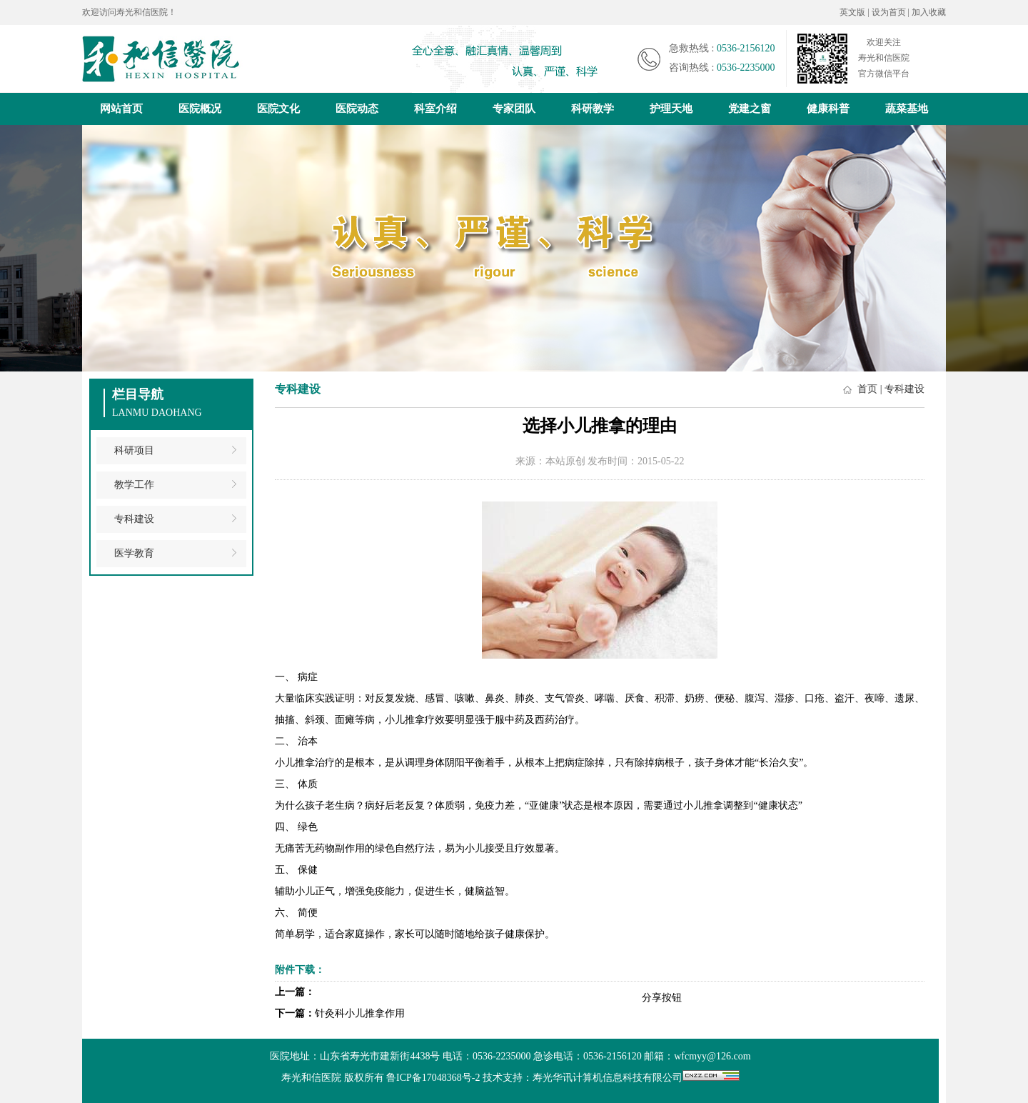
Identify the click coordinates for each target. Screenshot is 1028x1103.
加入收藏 (929, 12)
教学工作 (134, 484)
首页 (867, 389)
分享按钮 (662, 997)
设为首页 (890, 12)
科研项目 (134, 450)
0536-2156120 (746, 48)
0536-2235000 (746, 67)
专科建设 (134, 519)
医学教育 (134, 553)
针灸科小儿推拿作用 (360, 1013)
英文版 (852, 12)
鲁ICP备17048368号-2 (433, 1077)
